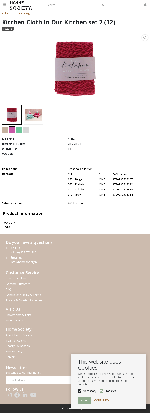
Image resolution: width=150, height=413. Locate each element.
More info (101, 400)
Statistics (110, 391)
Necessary (89, 391)
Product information (23, 213)
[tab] (75, 213)
